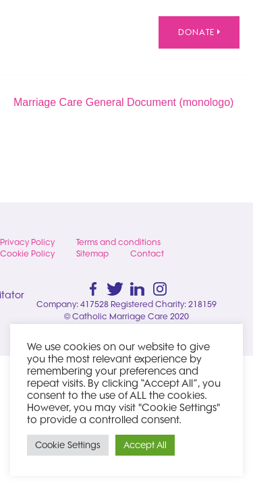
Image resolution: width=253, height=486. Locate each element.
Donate (199, 32)
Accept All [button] (145, 444)
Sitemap (92, 253)
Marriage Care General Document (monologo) (123, 102)
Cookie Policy (27, 253)
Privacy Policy (27, 242)
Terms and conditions (118, 242)
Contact (147, 253)
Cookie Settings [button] (68, 444)
